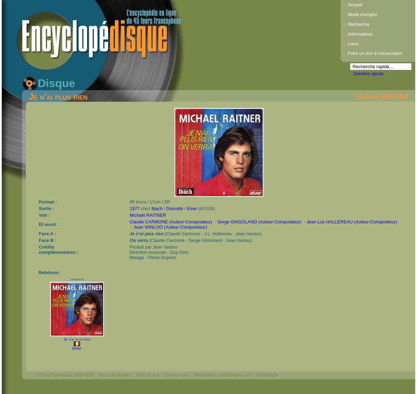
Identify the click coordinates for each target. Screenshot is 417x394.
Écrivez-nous (177, 375)
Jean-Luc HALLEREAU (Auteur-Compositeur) (351, 221)
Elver (192, 208)
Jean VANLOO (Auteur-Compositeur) (170, 227)
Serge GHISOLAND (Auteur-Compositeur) (260, 221)
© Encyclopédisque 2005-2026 (65, 375)
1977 (135, 208)
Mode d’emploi (362, 14)
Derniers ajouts (368, 73)
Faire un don (148, 375)
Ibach (156, 208)
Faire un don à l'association (375, 53)
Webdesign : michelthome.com (223, 375)
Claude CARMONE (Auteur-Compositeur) (171, 221)
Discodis (174, 208)
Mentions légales (115, 375)
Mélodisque (267, 375)
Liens (353, 43)
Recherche (358, 24)
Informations (360, 34)
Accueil (355, 4)
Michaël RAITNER (382, 96)
